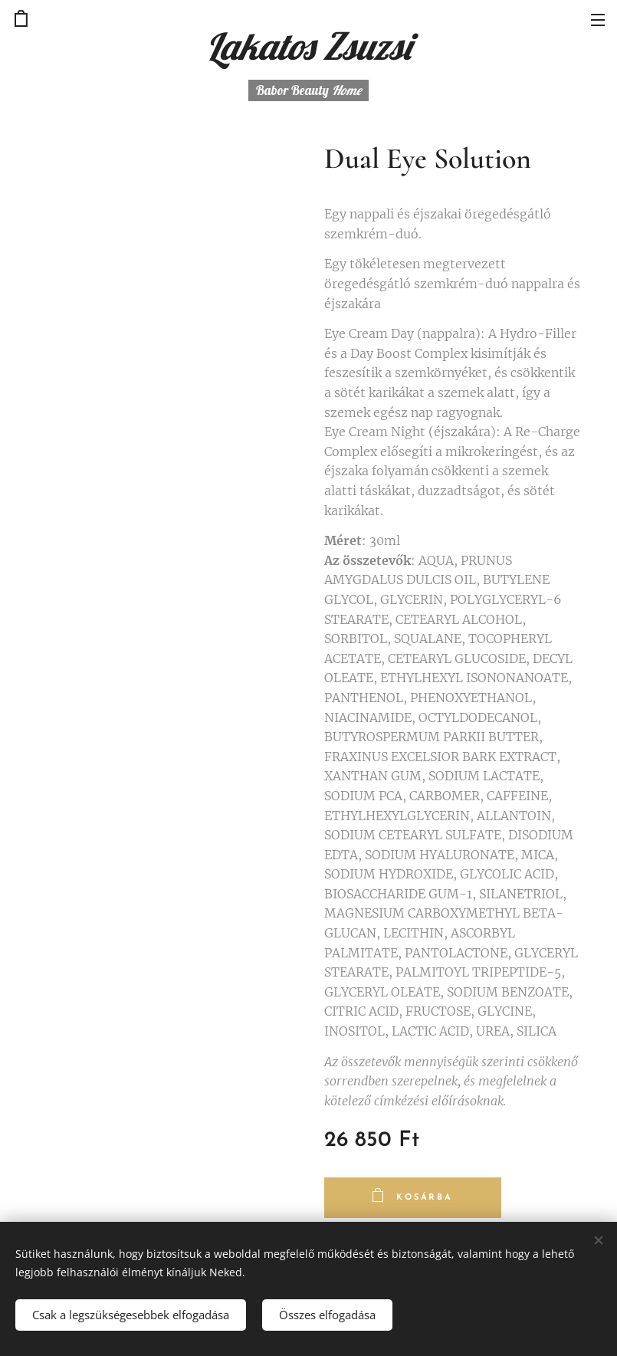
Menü (598, 20)
